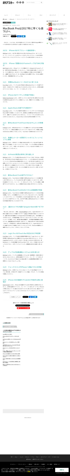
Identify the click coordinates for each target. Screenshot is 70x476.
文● (4, 36)
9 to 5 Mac (5, 85)
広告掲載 (43, 463)
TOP (11, 455)
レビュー (6, 15)
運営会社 (30, 463)
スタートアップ (43, 455)
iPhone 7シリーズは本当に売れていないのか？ (11, 348)
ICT (49, 455)
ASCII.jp (29, 457)
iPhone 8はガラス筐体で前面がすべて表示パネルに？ (11, 356)
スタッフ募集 (49, 463)
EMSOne (5, 53)
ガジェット (29, 15)
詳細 (29, 471)
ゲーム (41, 15)
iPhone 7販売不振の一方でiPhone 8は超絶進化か (11, 359)
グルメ (52, 15)
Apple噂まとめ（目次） (7, 334)
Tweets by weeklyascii (27, 417)
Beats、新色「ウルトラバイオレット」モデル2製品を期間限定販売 (11, 351)
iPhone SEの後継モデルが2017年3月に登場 (11, 353)
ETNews (5, 127)
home (5, 19)
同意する (62, 470)
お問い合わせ (36, 463)
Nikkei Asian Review (8, 98)
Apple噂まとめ (6, 22)
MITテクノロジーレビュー (38, 457)
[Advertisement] (35, 8)
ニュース (17, 15)
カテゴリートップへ (36, 314)
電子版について (57, 463)
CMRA (25, 213)
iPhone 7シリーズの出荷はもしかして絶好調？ (11, 342)
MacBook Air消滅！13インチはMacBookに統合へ (12, 340)
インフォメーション (55, 455)
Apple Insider (6, 285)
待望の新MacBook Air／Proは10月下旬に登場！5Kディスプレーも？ (11, 345)
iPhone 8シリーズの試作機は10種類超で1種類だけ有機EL (11, 362)
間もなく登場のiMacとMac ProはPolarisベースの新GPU (12, 365)
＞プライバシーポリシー (62, 473)
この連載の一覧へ (10, 326)
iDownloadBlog (23, 211)
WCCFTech (5, 68)
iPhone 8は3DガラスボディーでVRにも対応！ (11, 337)
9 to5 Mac (5, 236)
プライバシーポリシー (22, 463)
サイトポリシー (13, 463)
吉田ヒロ (7, 36)
